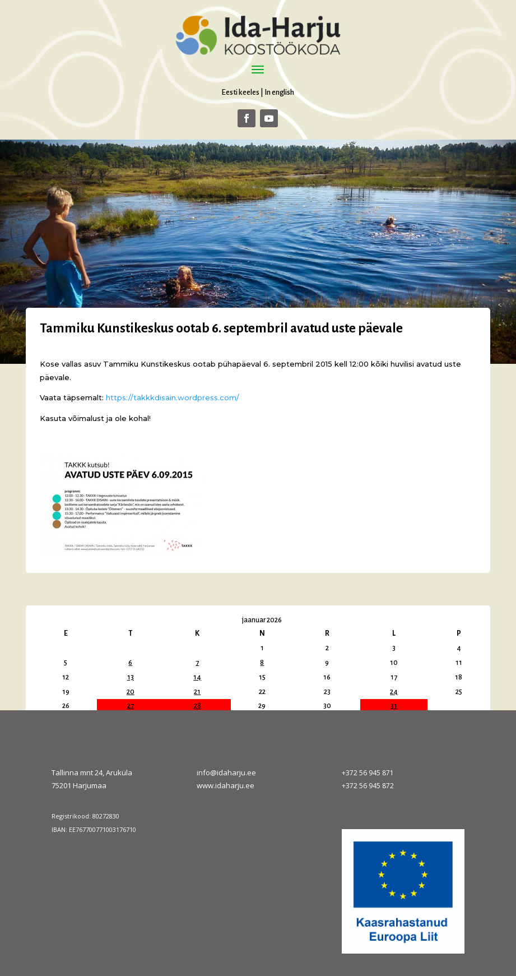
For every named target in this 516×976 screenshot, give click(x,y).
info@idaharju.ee (226, 772)
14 (197, 677)
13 (130, 677)
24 (394, 692)
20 (130, 692)
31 (394, 706)
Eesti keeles (240, 92)
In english (279, 92)
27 (130, 706)
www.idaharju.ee (225, 785)
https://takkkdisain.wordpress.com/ (172, 397)
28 (197, 706)
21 (197, 692)
